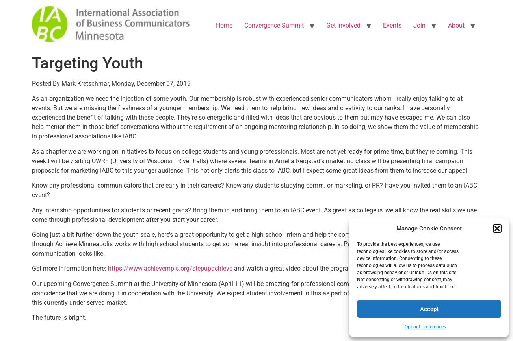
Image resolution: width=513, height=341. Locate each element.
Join (419, 25)
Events (392, 25)
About (456, 25)
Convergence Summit (274, 25)
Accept (429, 309)
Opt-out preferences (425, 327)
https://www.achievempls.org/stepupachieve (169, 268)
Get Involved (343, 25)
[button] (497, 228)
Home (224, 25)
